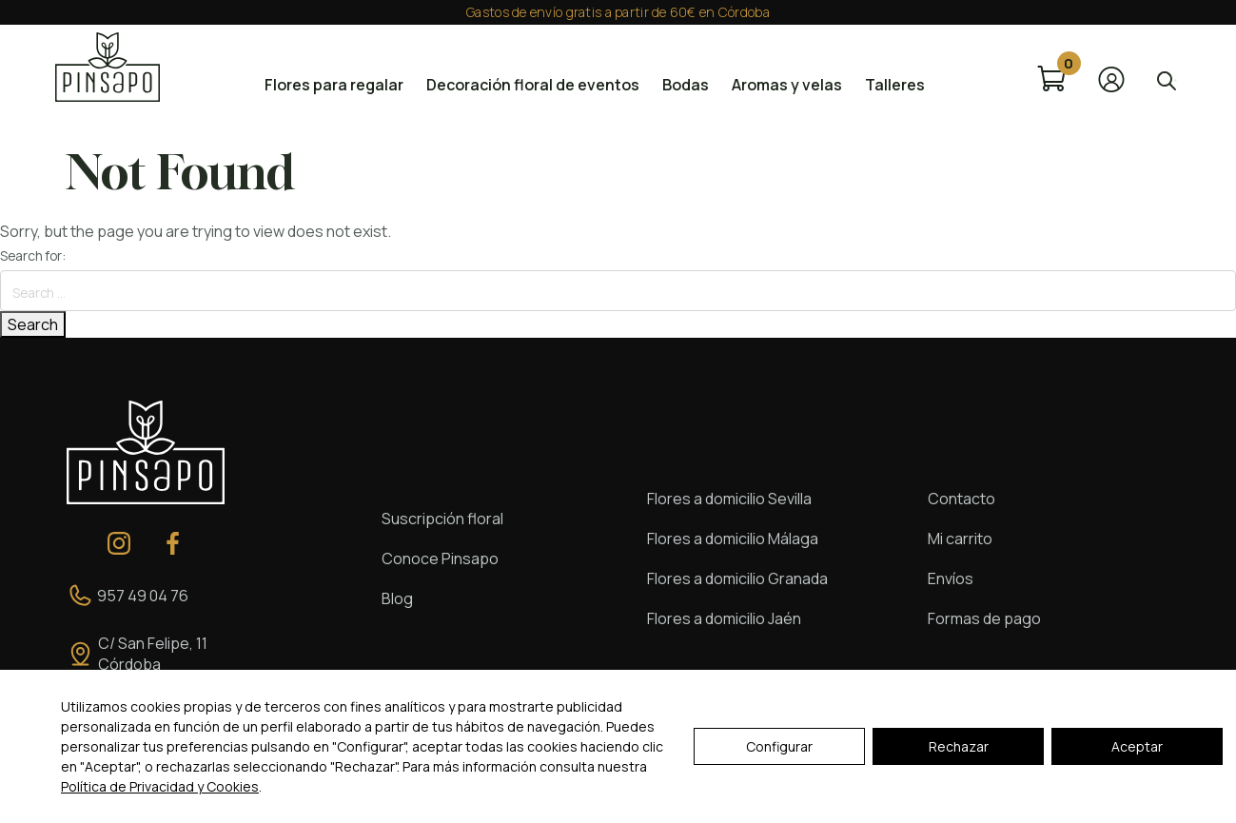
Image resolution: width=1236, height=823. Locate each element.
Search (33, 324)
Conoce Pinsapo (440, 558)
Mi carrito (960, 538)
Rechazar (959, 746)
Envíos (950, 578)
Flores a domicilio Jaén (724, 618)
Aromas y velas (787, 84)
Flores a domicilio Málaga (732, 538)
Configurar (779, 746)
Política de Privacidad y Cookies (160, 786)
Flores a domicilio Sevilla (729, 498)
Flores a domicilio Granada (737, 578)
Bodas (685, 84)
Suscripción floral (442, 518)
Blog (397, 598)
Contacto (961, 498)
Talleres (895, 84)
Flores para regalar (334, 84)
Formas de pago (984, 618)
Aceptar (1137, 746)
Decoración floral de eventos (532, 84)
